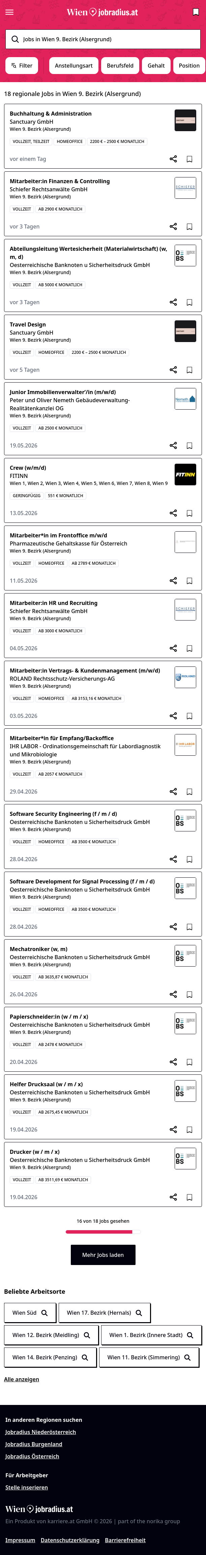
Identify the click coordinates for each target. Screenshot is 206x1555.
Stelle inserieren (26, 1487)
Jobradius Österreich (32, 1456)
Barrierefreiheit (125, 1540)
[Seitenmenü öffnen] (9, 12)
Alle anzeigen (21, 1379)
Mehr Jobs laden (103, 1255)
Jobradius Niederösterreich (40, 1432)
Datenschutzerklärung (70, 1540)
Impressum (20, 1540)
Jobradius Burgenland (33, 1444)
